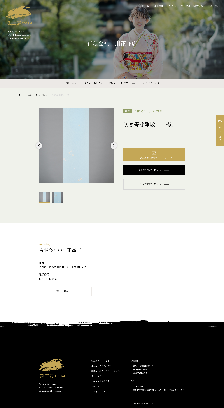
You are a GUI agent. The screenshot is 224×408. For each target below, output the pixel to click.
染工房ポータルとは (165, 5)
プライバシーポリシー (101, 391)
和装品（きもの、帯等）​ (102, 366)
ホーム (145, 5)
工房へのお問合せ (65, 291)
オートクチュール (150, 83)
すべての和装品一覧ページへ (154, 184)
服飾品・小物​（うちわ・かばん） (106, 371)
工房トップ (70, 83)
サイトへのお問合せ (145, 403)
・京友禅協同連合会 (140, 369)
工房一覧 (213, 5)
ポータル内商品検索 (192, 5)
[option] (76, 145)
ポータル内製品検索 (100, 381)
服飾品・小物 (128, 83)
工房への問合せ (220, 130)
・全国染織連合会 (139, 373)
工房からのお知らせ (92, 83)
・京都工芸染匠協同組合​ (142, 366)
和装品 (112, 83)
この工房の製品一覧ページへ (154, 170)
